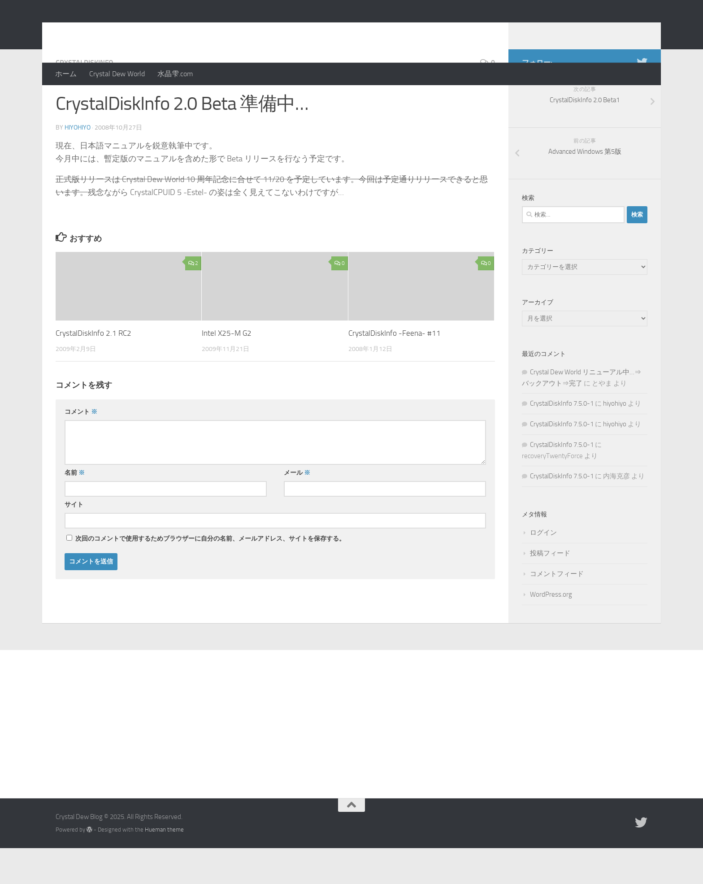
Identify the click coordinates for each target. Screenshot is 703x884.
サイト (74, 540)
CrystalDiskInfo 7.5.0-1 (562, 439)
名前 (75, 508)
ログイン (543, 568)
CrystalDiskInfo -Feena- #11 (394, 368)
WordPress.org (551, 630)
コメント (81, 447)
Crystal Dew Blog (122, 31)
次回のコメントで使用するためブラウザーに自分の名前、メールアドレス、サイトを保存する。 (210, 574)
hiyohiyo (78, 163)
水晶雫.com (175, 73)
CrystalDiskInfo (84, 98)
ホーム (66, 73)
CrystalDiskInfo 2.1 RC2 (93, 368)
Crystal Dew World (117, 73)
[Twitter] (642, 98)
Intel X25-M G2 (227, 368)
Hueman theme (164, 865)
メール (297, 508)
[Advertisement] (351, 753)
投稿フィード (550, 589)
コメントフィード (557, 610)
